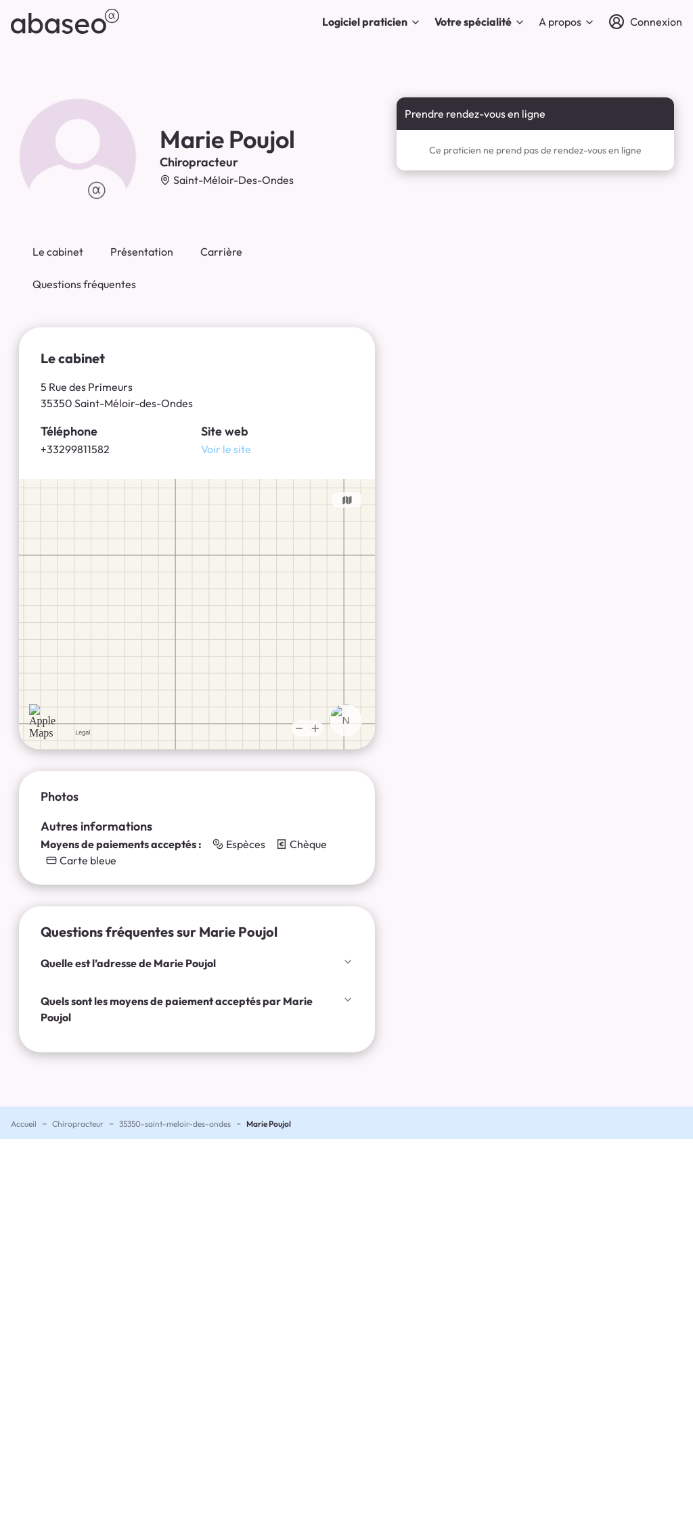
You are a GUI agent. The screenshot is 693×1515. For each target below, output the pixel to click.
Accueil (24, 1124)
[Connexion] (645, 22)
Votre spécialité (479, 21)
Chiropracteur (78, 1124)
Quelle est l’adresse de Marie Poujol (197, 963)
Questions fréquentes (84, 284)
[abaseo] (65, 21)
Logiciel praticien (371, 21)
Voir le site (226, 449)
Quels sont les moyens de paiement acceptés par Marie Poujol (197, 1009)
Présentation (141, 251)
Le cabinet (57, 251)
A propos (567, 21)
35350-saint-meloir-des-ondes (175, 1124)
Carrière (221, 251)
